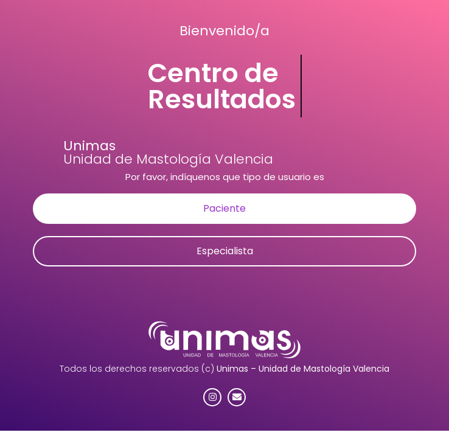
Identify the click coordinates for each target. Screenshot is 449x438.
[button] (224, 208)
